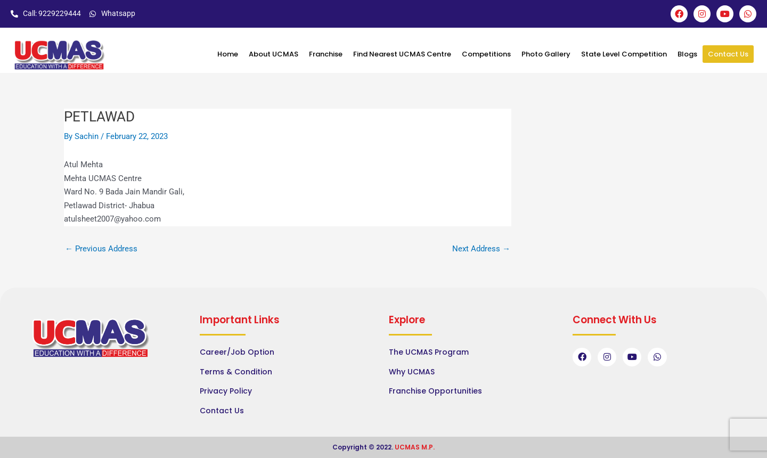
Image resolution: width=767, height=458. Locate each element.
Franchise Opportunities (435, 391)
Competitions (486, 54)
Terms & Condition (236, 371)
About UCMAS (273, 54)
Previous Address (101, 249)
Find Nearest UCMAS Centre (402, 54)
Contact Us (728, 54)
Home (227, 54)
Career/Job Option (237, 352)
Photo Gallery (545, 54)
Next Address (481, 249)
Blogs (687, 54)
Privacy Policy (226, 391)
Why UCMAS (412, 371)
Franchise (325, 54)
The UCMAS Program (429, 352)
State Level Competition (624, 54)
